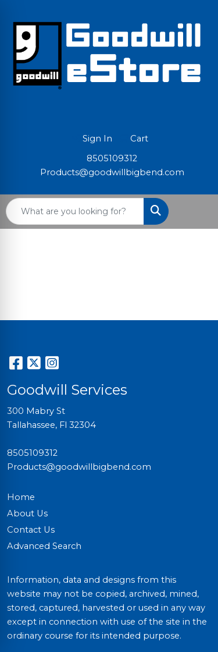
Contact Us (31, 530)
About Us (27, 513)
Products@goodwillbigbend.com (112, 172)
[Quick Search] (75, 211)
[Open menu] (194, 211)
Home (21, 497)
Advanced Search (44, 546)
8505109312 (112, 158)
